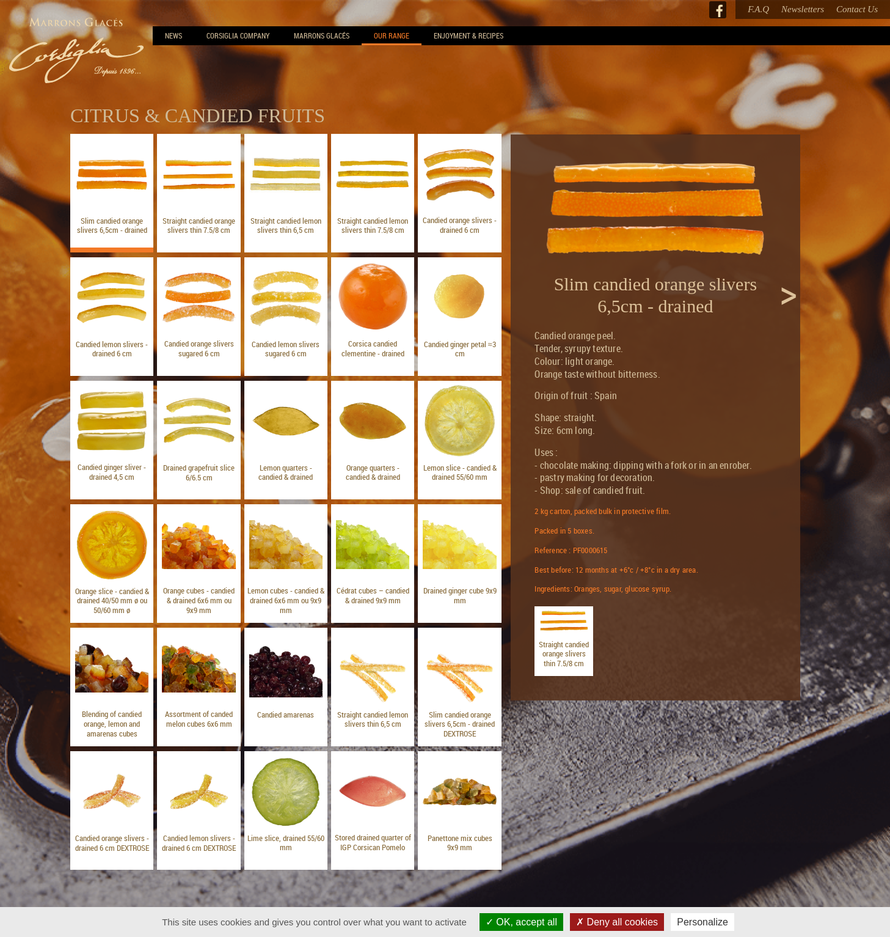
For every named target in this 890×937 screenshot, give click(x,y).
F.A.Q (758, 9)
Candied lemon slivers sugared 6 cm (285, 349)
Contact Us (857, 9)
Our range (391, 35)
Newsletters (802, 9)
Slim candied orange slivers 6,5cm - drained (112, 225)
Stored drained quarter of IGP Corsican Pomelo (373, 842)
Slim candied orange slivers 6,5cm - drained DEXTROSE (460, 724)
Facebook (717, 9)
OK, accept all (521, 922)
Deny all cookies (617, 922)
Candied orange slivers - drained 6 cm (460, 225)
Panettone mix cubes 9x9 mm (460, 842)
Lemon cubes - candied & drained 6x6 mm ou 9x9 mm (285, 600)
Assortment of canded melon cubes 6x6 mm (199, 718)
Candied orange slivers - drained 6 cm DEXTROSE (112, 842)
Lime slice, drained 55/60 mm (285, 842)
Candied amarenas (285, 714)
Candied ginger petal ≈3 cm (460, 349)
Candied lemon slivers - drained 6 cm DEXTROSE (199, 842)
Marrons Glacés (321, 35)
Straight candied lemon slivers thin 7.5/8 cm (372, 225)
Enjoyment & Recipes (468, 35)
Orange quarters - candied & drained (373, 472)
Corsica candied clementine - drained (372, 348)
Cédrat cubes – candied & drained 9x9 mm (373, 595)
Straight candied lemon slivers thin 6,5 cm (285, 225)
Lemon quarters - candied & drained (285, 472)
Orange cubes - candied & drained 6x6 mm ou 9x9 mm (199, 600)
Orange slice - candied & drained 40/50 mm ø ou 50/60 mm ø (112, 600)
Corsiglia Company (237, 35)
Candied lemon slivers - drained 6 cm (112, 349)
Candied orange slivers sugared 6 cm (199, 348)
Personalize (702, 922)
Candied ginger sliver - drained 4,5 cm (112, 471)
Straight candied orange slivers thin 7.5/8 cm (198, 225)
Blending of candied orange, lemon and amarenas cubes (112, 723)
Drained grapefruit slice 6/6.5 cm (199, 472)
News (173, 35)
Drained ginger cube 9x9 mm (460, 595)
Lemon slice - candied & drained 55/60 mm (460, 472)
